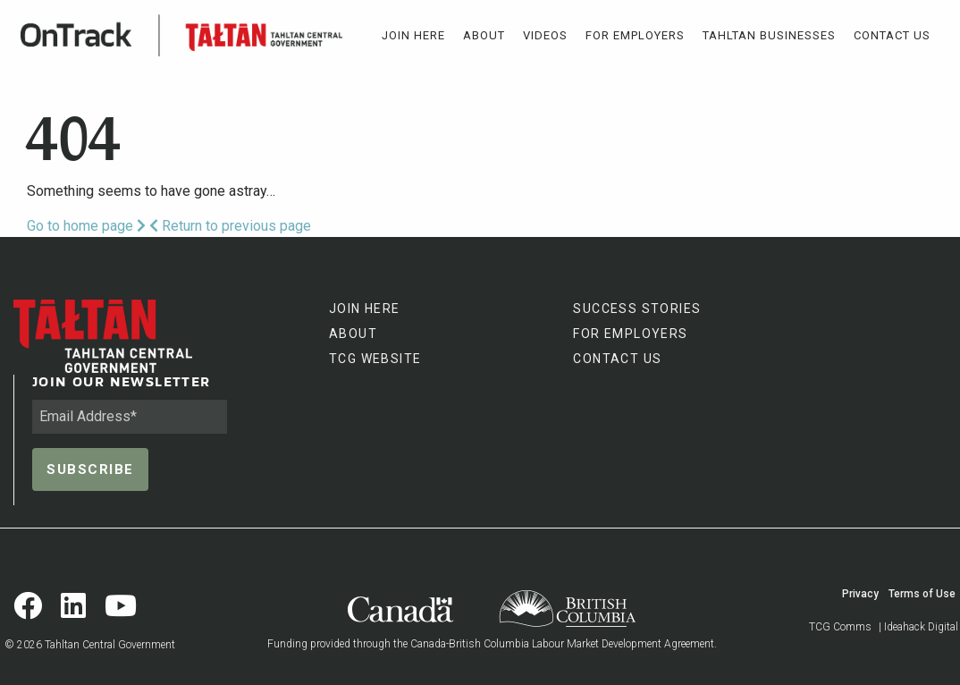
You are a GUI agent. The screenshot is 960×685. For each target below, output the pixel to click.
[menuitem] (413, 35)
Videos (545, 35)
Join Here (413, 35)
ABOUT (353, 333)
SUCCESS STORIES (637, 308)
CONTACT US (617, 358)
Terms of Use (922, 594)
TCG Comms (840, 627)
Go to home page (86, 225)
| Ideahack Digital (918, 627)
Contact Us (892, 35)
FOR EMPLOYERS (630, 333)
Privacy (860, 594)
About (484, 35)
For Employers (635, 35)
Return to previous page (230, 225)
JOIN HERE (364, 308)
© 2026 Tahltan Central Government (89, 644)
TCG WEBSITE (375, 358)
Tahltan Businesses (769, 35)
